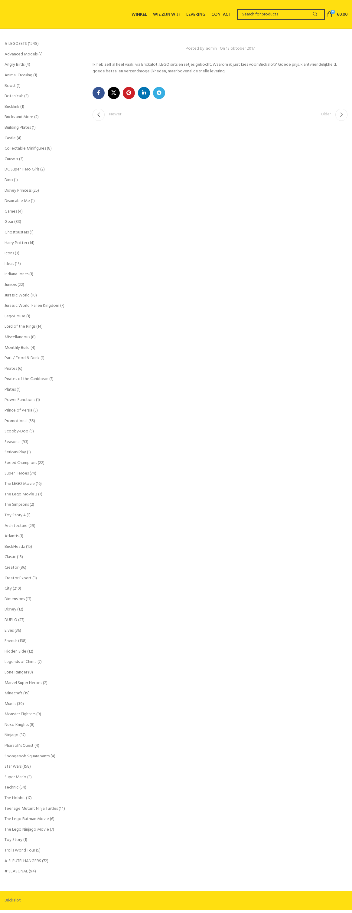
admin (211, 51)
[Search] (281, 16)
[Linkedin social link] (144, 96)
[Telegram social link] (159, 96)
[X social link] (114, 96)
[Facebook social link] (99, 96)
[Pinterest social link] (129, 96)
